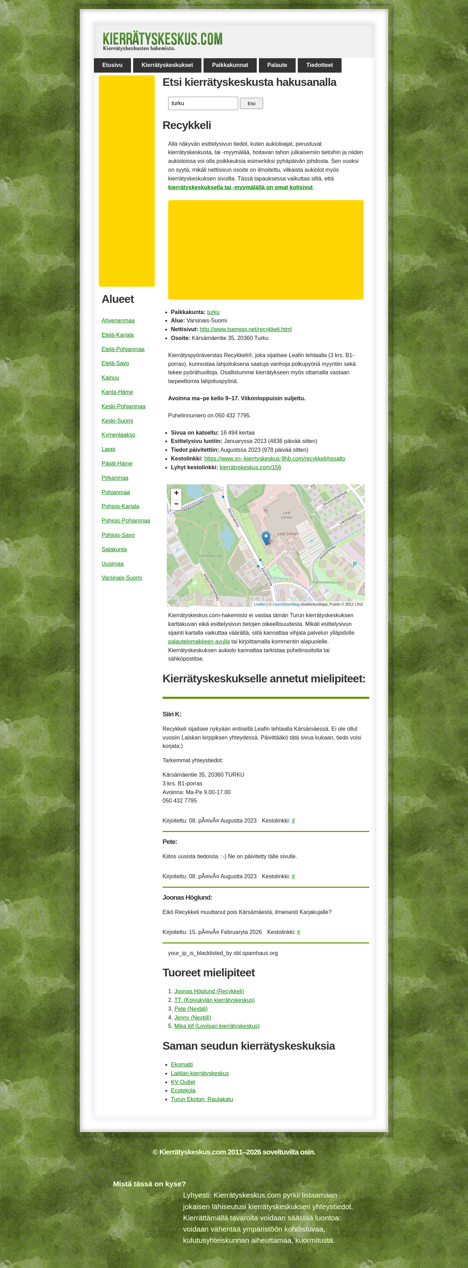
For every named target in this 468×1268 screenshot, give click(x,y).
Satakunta (114, 549)
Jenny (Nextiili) (192, 1018)
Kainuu (110, 378)
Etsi (251, 103)
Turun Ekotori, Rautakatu (202, 1099)
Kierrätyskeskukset (167, 65)
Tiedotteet (319, 65)
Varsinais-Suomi (122, 578)
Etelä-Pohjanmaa (123, 349)
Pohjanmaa (116, 492)
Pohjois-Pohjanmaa (126, 521)
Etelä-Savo (115, 363)
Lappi (108, 449)
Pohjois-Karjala (120, 506)
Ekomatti (182, 1065)
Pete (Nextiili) (191, 1009)
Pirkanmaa (115, 478)
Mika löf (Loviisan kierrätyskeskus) (217, 1026)
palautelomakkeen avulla (199, 642)
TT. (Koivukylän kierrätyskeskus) (214, 1000)
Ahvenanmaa (118, 320)
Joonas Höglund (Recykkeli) (209, 991)
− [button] (176, 504)
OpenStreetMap (286, 604)
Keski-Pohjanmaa (123, 406)
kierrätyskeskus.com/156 (250, 467)
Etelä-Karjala (118, 335)
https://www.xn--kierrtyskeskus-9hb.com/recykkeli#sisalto (274, 459)
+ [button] (176, 494)
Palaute (277, 65)
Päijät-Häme (117, 463)
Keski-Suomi (117, 421)
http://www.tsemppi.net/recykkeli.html (246, 329)
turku (213, 312)
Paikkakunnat (230, 65)
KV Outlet (183, 1082)
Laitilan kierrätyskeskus (200, 1073)
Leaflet (260, 604)
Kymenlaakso (118, 435)
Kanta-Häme (117, 392)
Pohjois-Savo (118, 535)
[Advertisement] (268, 250)
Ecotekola (183, 1090)
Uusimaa (113, 564)
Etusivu (112, 65)
